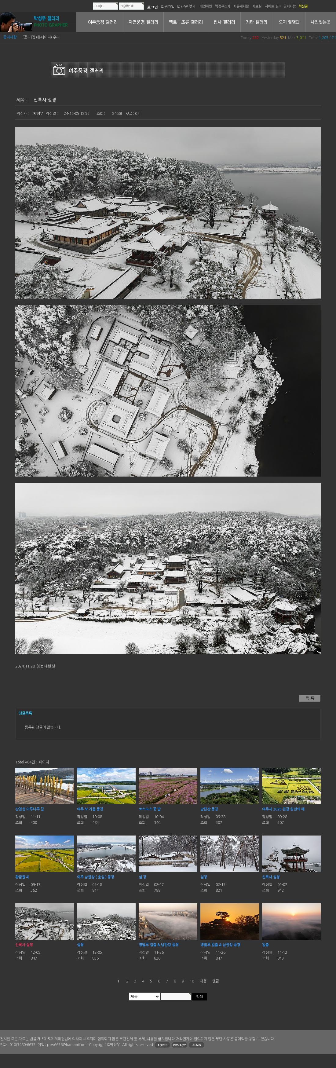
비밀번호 (127, 6)
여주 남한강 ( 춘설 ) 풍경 (95, 877)
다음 (203, 981)
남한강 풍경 (209, 809)
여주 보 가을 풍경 (90, 809)
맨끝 (215, 981)
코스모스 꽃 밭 (150, 809)
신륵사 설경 (271, 877)
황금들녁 (22, 877)
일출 (265, 945)
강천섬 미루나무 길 (29, 809)
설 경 (142, 877)
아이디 (99, 6)
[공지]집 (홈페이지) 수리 (41, 37)
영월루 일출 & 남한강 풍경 (159, 945)
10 (192, 981)
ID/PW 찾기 (186, 6)
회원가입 (167, 6)
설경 (203, 877)
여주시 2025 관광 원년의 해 (283, 809)
